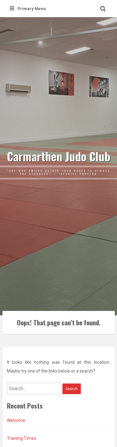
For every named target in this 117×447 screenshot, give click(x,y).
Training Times (21, 438)
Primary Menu (28, 8)
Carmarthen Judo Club (58, 156)
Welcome (16, 420)
